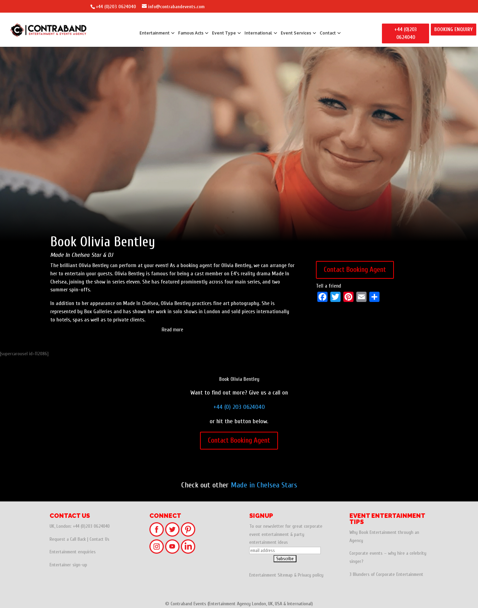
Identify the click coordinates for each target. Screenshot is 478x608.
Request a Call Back (68, 539)
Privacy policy (310, 575)
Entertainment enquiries (73, 552)
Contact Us (99, 539)
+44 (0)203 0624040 (116, 7)
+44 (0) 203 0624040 (239, 407)
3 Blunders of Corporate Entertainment (386, 574)
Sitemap (285, 575)
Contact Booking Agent (355, 269)
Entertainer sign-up (68, 565)
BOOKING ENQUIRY (453, 29)
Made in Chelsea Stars (264, 485)
